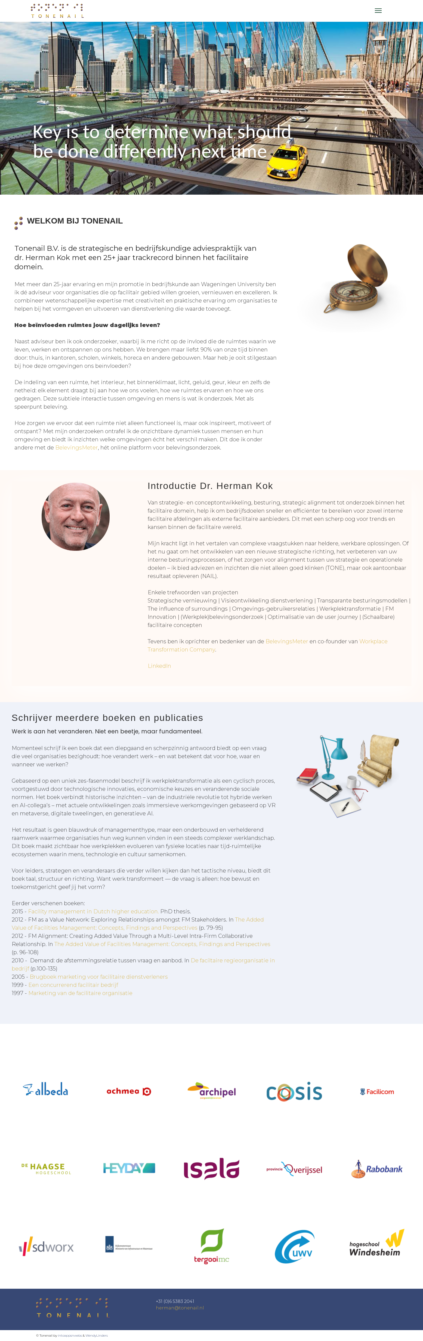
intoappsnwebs (70, 1335)
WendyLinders (96, 1335)
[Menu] (378, 10)
